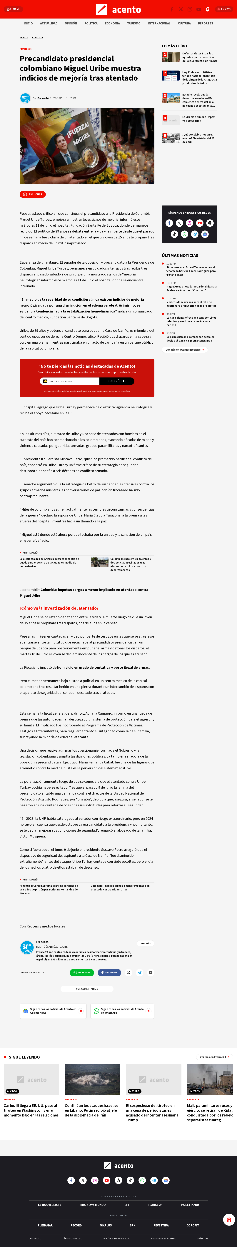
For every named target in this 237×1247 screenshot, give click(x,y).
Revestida (161, 1225)
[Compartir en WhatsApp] (82, 972)
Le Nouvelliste (49, 1205)
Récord (76, 1225)
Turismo (134, 23)
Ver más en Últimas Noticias (185, 350)
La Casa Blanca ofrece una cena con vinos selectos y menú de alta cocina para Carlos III (191, 321)
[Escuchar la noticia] (33, 194)
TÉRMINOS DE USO (72, 1239)
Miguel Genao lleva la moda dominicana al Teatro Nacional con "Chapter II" (191, 288)
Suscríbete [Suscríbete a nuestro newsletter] (117, 381)
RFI (126, 1205)
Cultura (184, 23)
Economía (112, 23)
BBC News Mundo (93, 1205)
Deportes (205, 23)
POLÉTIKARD (190, 1205)
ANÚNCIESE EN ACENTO (163, 1239)
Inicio (28, 23)
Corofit (193, 1225)
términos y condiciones (96, 391)
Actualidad (48, 23)
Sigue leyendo (24, 1057)
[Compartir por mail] (150, 972)
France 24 (155, 1205)
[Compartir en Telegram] (139, 972)
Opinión (71, 23)
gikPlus (106, 1225)
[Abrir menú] (13, 9)
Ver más (146, 943)
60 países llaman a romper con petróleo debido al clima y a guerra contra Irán (190, 339)
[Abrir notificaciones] (207, 9)
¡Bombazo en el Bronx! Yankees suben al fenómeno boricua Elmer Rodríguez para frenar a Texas (191, 271)
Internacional (159, 23)
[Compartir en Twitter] (128, 972)
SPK (132, 1225)
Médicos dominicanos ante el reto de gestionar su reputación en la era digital (191, 304)
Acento (24, 37)
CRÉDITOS (202, 1239)
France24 (37, 37)
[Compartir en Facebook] (109, 972)
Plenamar (45, 1225)
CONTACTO (35, 1239)
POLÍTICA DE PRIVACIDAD (117, 1239)
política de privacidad (119, 391)
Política (91, 23)
